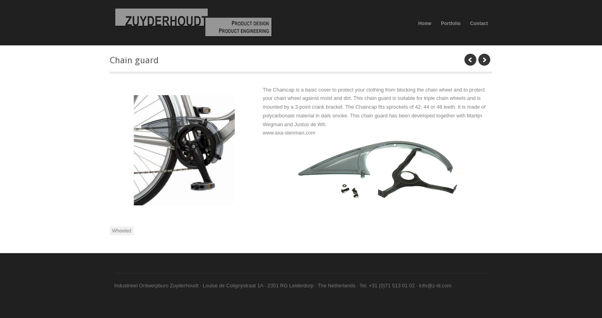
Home (424, 23)
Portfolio (450, 23)
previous (470, 60)
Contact (479, 23)
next (484, 60)
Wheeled (121, 231)
